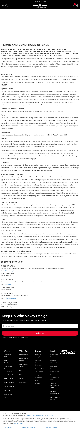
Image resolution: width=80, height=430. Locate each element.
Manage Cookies (18, 423)
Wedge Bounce (9, 382)
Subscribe (40, 333)
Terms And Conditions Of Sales (54, 385)
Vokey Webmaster (10, 298)
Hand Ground (8, 375)
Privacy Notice (38, 415)
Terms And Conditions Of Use (54, 377)
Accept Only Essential (29, 427)
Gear (20, 370)
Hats (20, 374)
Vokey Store (8, 284)
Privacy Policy (14, 11)
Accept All (8, 427)
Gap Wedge (7, 390)
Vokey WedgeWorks (11, 271)
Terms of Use (30, 415)
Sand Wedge (8, 394)
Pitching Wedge (9, 386)
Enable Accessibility (40, 1)
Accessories (23, 382)
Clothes (21, 378)
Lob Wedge (7, 398)
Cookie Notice (50, 415)
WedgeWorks (23, 355)
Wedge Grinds (8, 379)
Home (6, 11)
